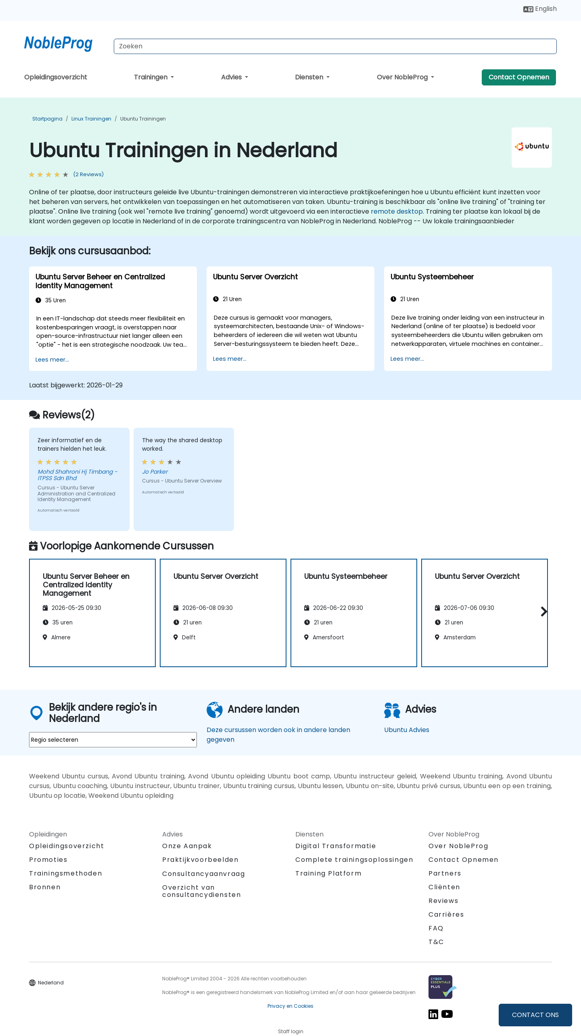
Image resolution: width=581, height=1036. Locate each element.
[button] (542, 611)
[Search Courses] (335, 46)
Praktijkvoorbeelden (200, 859)
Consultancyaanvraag (203, 874)
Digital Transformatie (335, 846)
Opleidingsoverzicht (55, 77)
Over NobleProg (403, 77)
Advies (232, 77)
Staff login (290, 1031)
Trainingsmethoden (65, 873)
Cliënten (444, 887)
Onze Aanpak (187, 846)
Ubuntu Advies (406, 729)
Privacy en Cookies (290, 1006)
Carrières (446, 914)
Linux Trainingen (91, 118)
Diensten (310, 77)
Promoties (48, 859)
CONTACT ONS (535, 1014)
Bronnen (45, 887)
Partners (445, 873)
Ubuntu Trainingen (143, 118)
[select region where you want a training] (113, 739)
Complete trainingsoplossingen (354, 859)
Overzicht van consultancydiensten (201, 891)
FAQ (436, 928)
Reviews (443, 900)
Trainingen (151, 77)
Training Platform (328, 873)
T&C (436, 942)
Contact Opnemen (519, 77)
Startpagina (47, 118)
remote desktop (397, 211)
